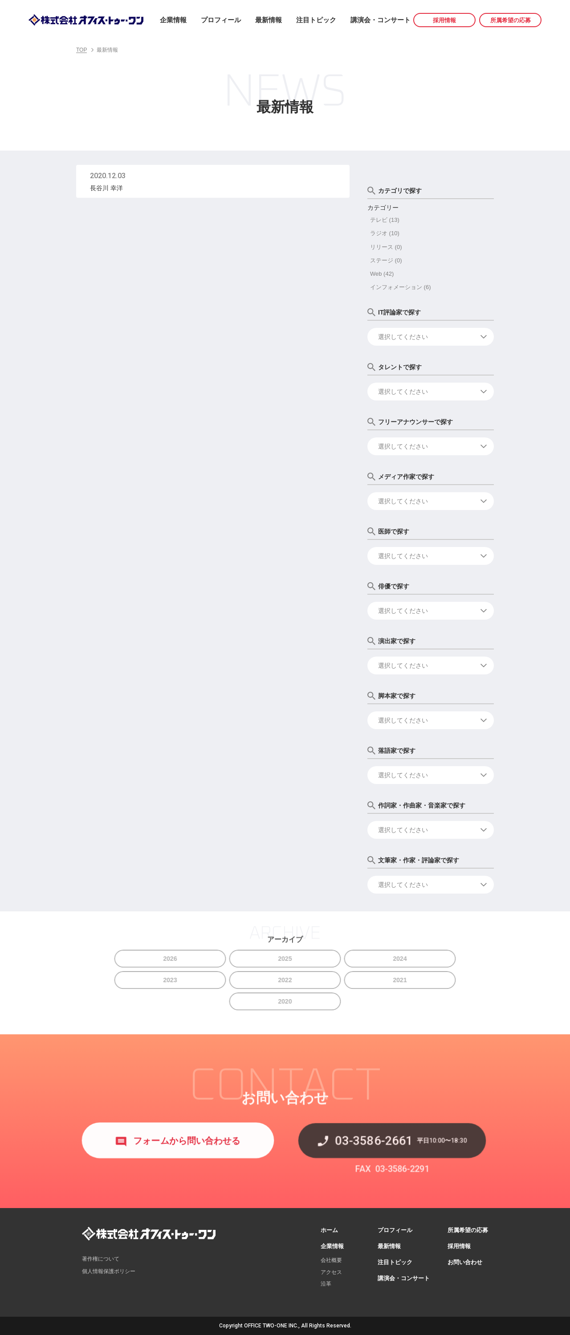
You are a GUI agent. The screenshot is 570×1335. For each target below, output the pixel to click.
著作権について (100, 1259)
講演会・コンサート (380, 20)
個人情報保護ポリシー (108, 1271)
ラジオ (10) (384, 233)
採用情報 (444, 20)
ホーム (329, 1230)
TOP (81, 50)
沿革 (326, 1284)
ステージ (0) (386, 260)
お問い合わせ (465, 1262)
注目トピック (316, 20)
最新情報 (268, 20)
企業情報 (173, 20)
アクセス (331, 1272)
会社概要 (331, 1260)
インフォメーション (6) (400, 287)
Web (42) (382, 273)
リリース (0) (386, 247)
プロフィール (221, 20)
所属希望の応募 (510, 20)
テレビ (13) (384, 219)
